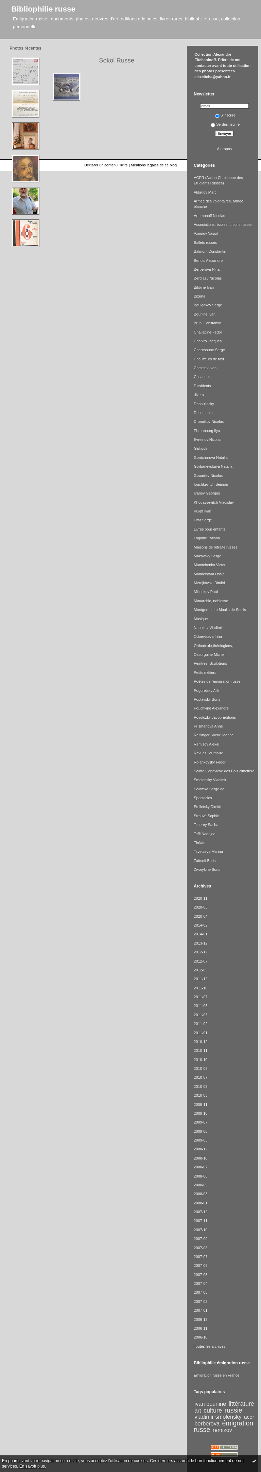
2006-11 (200, 1328)
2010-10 (200, 1060)
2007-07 (200, 1257)
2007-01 (200, 1310)
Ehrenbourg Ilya (207, 431)
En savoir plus (32, 1466)
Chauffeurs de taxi (209, 359)
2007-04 (200, 1283)
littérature (241, 1403)
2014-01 (200, 934)
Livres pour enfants (209, 529)
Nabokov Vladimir (208, 628)
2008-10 (200, 1158)
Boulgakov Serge (208, 305)
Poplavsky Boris (207, 699)
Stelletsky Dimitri (207, 807)
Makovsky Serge (207, 556)
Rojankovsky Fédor (209, 762)
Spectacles (203, 798)
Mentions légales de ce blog (154, 165)
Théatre (200, 843)
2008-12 (200, 1149)
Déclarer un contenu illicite (106, 165)
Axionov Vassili (206, 233)
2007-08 (200, 1248)
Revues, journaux (208, 753)
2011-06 (200, 1006)
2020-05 (200, 907)
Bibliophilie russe (43, 8)
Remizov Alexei (206, 744)
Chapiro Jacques (208, 341)
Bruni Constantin (207, 323)
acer (249, 1417)
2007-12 (200, 1212)
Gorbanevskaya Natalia (213, 466)
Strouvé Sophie (206, 816)
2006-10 (200, 1337)
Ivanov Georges (207, 493)
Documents (203, 413)
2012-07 (200, 961)
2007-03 (200, 1292)
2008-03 (200, 1194)
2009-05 (200, 1140)
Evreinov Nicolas (207, 439)
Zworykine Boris (207, 869)
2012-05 (200, 970)
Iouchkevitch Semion (211, 484)
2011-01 (200, 1033)
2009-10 (200, 1113)
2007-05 (200, 1275)
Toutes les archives (209, 1346)
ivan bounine (210, 1404)
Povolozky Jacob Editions (215, 717)
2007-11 (200, 1221)
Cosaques (202, 377)
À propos (224, 149)
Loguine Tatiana (207, 538)
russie (233, 1410)
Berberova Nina (207, 269)
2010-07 (200, 1077)
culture (213, 1410)
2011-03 (200, 1015)
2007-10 (200, 1230)
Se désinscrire (225, 124)
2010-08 (200, 1068)
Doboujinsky (204, 404)
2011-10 (200, 988)
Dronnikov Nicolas (209, 421)
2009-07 (200, 1122)
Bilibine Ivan (204, 287)
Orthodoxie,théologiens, (213, 646)
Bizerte (199, 296)
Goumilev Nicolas (208, 475)
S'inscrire (225, 115)
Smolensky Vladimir (210, 780)
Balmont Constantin (210, 251)
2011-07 (200, 997)
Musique (201, 619)
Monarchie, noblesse (211, 601)
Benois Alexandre (208, 260)
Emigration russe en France (216, 1375)
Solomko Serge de (209, 789)
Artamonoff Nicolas (209, 216)
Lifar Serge (203, 520)
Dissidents (202, 386)
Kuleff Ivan (202, 511)
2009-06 (200, 1131)
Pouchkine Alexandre (211, 708)
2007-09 (200, 1239)
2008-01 (200, 1203)
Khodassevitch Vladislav (214, 502)
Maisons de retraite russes (215, 547)
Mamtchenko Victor (209, 565)
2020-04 (200, 916)
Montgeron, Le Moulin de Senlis (220, 610)
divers (199, 395)
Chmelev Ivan (205, 368)
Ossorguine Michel (209, 654)
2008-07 (200, 1167)
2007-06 (200, 1265)
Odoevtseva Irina (208, 636)
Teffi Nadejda (204, 834)
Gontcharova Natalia (210, 457)
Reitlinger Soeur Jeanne (213, 735)
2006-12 (200, 1319)
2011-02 (200, 1024)
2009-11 (200, 1104)
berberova (207, 1423)
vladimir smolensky (218, 1417)
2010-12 (200, 1042)
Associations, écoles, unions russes (223, 224)
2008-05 (200, 1185)
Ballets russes (205, 242)
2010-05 (200, 1086)
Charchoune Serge (209, 350)
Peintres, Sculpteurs (210, 663)
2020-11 (200, 898)
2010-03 (200, 1095)
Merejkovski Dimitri (209, 583)
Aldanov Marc (205, 192)
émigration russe (223, 1426)
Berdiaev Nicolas (208, 278)
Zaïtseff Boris (204, 861)
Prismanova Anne (208, 726)
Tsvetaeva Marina (208, 851)
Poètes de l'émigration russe (217, 681)
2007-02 (200, 1301)
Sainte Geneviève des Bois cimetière (224, 771)
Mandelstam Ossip (209, 574)
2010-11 (200, 1050)
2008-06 (200, 1176)
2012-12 (200, 952)
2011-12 (200, 979)
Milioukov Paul (206, 592)
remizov (222, 1430)
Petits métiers (205, 672)
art (198, 1410)
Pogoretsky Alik (206, 690)
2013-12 (200, 943)
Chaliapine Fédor (208, 332)
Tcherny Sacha (206, 825)
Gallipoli (200, 448)
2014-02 (200, 925)
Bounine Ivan (204, 314)
